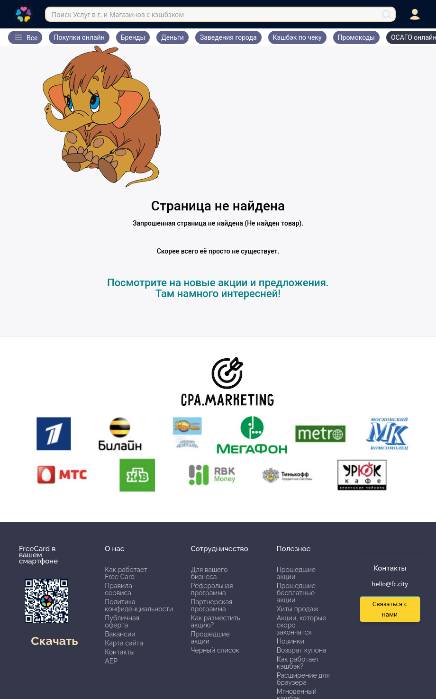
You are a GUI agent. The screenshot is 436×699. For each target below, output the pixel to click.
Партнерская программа (212, 605)
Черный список (215, 650)
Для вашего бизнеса (209, 573)
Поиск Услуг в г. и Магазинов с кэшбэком (118, 14)
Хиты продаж (298, 609)
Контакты (120, 652)
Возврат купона (302, 650)
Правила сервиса (118, 589)
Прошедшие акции (210, 637)
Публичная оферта (122, 621)
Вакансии (120, 634)
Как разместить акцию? (215, 621)
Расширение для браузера (303, 679)
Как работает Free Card (126, 573)
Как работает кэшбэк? (298, 662)
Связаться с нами (389, 608)
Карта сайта (124, 643)
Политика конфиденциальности (139, 605)
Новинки (290, 641)
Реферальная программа (212, 589)
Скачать (54, 641)
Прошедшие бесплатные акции (296, 593)
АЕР (111, 661)
